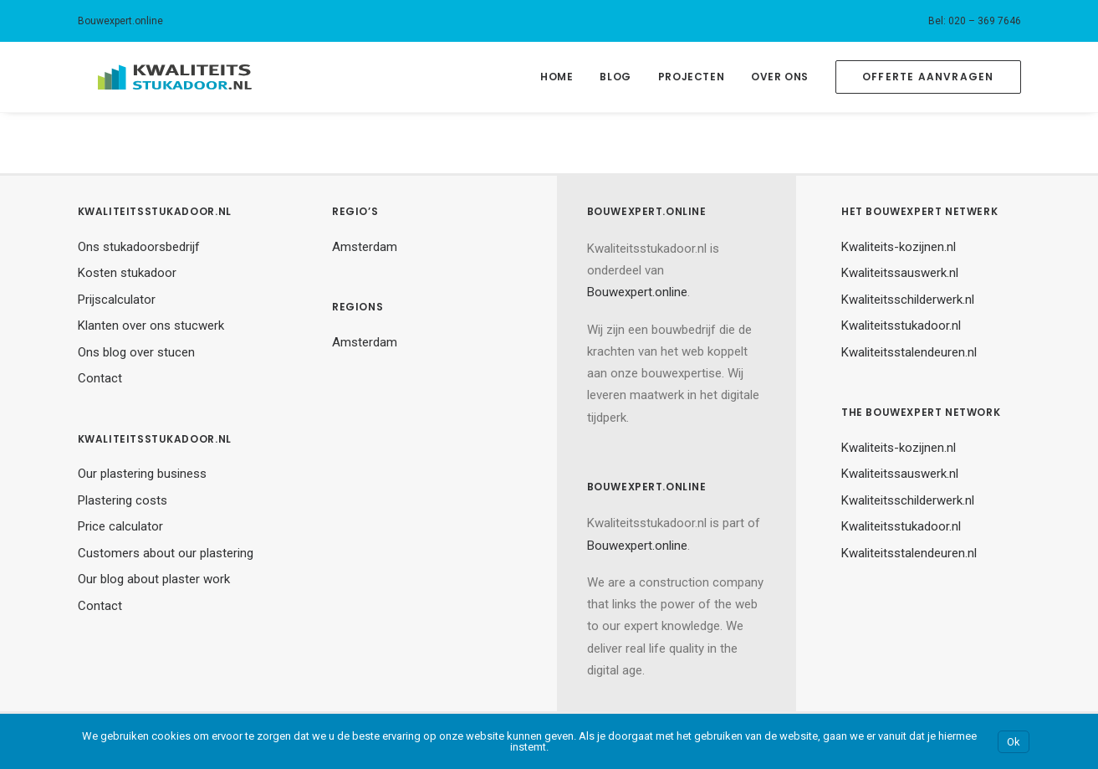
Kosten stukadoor (127, 272)
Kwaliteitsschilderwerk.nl (907, 299)
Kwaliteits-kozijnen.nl (898, 246)
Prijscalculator (117, 299)
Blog (615, 76)
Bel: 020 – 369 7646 (974, 21)
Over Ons (780, 76)
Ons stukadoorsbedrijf (139, 246)
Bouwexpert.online (120, 21)
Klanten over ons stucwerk (151, 325)
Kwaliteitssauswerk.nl (899, 272)
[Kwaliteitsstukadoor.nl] (155, 77)
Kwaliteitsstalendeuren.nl (909, 352)
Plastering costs (122, 500)
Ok (1013, 742)
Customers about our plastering (165, 553)
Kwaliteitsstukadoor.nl (901, 325)
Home (556, 76)
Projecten (691, 76)
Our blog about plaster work (154, 579)
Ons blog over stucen (136, 352)
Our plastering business (142, 473)
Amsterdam (364, 246)
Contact (100, 378)
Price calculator (120, 526)
